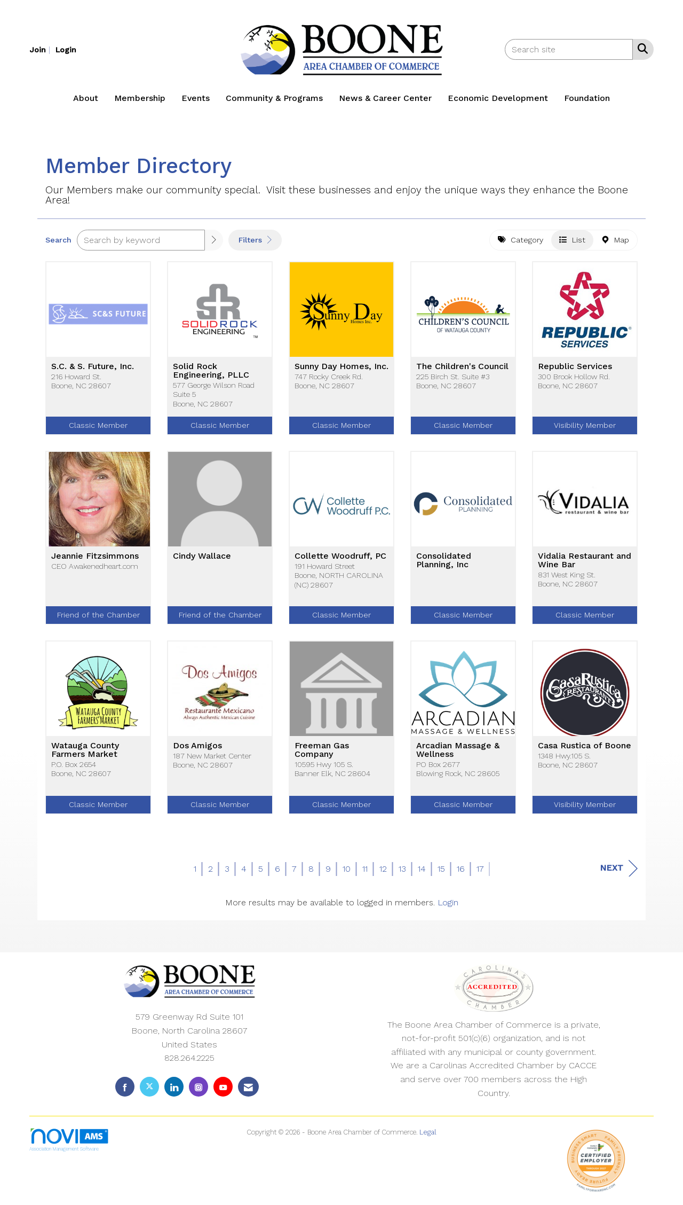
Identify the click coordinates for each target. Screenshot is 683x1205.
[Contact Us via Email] (248, 1087)
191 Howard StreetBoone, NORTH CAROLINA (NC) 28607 (339, 575)
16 (461, 869)
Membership (139, 98)
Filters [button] (255, 240)
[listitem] (41, 49)
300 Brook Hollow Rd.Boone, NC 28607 (574, 381)
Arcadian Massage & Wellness (457, 749)
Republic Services (575, 366)
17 (480, 869)
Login (448, 902)
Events (195, 98)
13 (402, 869)
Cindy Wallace (202, 556)
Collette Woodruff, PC (340, 556)
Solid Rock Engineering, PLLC (211, 370)
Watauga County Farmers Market (85, 749)
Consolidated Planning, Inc (443, 560)
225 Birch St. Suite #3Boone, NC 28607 (452, 381)
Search (58, 240)
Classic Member (98, 425)
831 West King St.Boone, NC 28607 (568, 579)
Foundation (587, 98)
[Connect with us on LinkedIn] (174, 1087)
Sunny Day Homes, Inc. (341, 366)
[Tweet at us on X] (149, 1087)
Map (615, 240)
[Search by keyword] (141, 240)
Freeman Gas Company (322, 749)
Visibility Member (585, 425)
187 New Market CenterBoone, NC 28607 (212, 760)
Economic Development (498, 98)
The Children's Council (462, 366)
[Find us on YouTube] (223, 1087)
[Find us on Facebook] (124, 1087)
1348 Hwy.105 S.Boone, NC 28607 (568, 760)
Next (619, 868)
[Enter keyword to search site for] (569, 49)
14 (422, 869)
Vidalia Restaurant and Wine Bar (584, 560)
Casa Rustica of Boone (584, 745)
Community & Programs (274, 98)
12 (383, 869)
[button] (214, 240)
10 (347, 869)
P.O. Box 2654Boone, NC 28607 (81, 769)
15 (441, 869)
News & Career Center (385, 98)
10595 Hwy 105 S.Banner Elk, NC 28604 (332, 769)
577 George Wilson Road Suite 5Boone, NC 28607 (214, 394)
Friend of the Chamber (98, 615)
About (85, 98)
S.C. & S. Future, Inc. (92, 366)
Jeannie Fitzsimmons (95, 556)
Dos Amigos (197, 745)
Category (520, 240)
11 (365, 869)
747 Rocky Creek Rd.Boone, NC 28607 (329, 381)
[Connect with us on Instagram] (198, 1087)
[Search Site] (640, 48)
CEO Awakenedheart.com (94, 566)
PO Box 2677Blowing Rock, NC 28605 (457, 769)
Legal (427, 1132)
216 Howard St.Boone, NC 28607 (81, 381)
